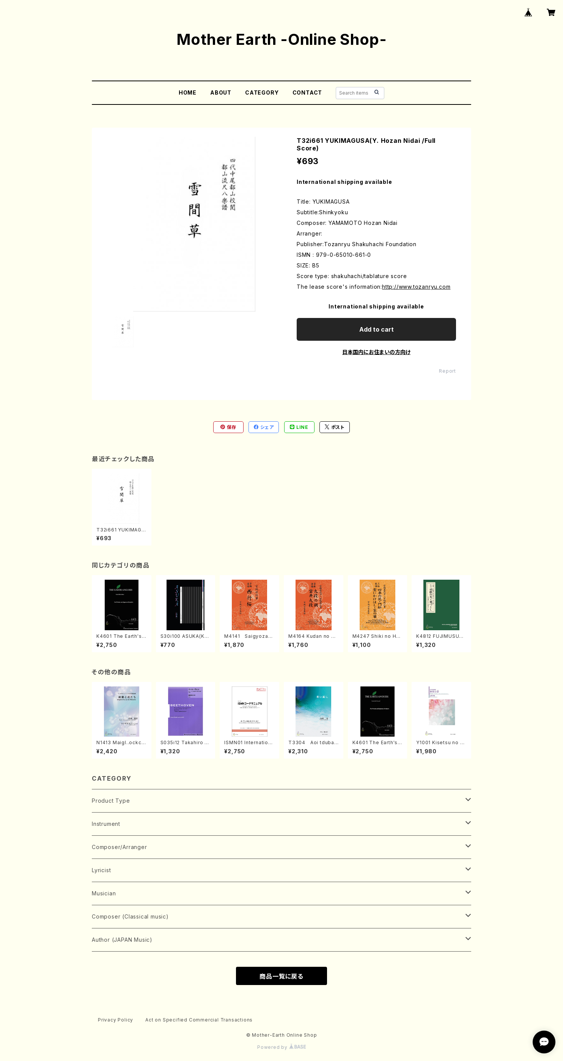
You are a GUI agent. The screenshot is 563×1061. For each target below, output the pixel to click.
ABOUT (220, 92)
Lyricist (101, 870)
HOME (188, 92)
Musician (104, 893)
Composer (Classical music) (130, 916)
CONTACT (307, 92)
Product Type (111, 800)
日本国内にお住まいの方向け (376, 352)
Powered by (281, 1047)
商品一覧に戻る (281, 976)
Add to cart (376, 329)
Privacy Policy (115, 1020)
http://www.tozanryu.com (416, 286)
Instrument (106, 824)
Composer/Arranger (119, 847)
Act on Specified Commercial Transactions (199, 1020)
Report (447, 371)
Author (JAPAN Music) (122, 939)
